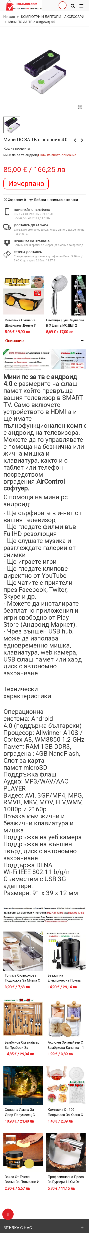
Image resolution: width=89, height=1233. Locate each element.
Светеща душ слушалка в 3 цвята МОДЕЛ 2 (65, 322)
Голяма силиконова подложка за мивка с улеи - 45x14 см (22, 980)
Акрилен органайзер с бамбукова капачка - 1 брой (66, 1047)
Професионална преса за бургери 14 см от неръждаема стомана (66, 1182)
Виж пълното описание (58, 155)
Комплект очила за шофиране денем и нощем (20, 325)
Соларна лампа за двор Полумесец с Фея (20, 1115)
